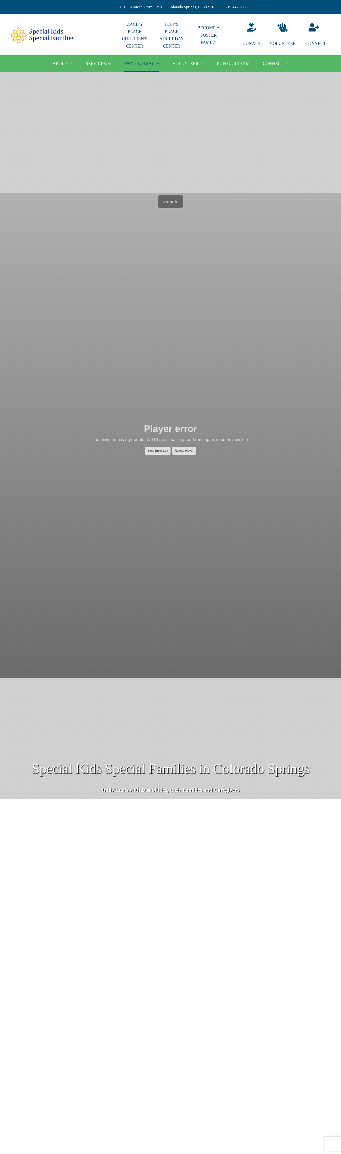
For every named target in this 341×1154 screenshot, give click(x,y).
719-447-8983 (236, 7)
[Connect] (319, 35)
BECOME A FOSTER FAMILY (208, 35)
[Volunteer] (282, 35)
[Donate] (245, 35)
